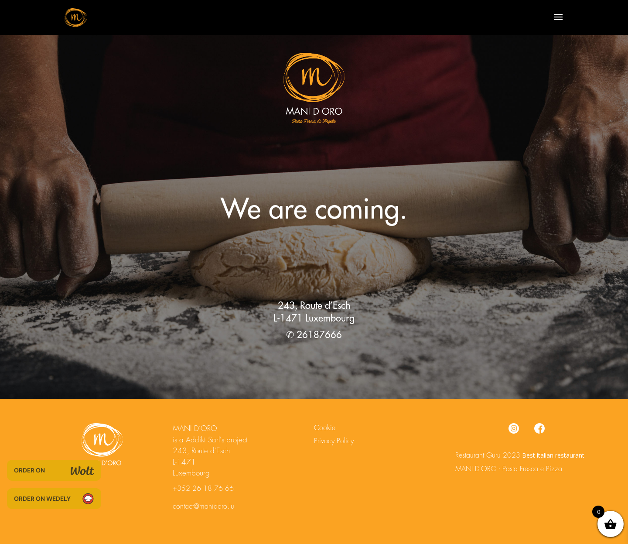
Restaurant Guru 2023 (487, 455)
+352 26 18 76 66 (203, 488)
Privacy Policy (334, 441)
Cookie (324, 427)
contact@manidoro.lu (203, 506)
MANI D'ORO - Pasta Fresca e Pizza (508, 468)
